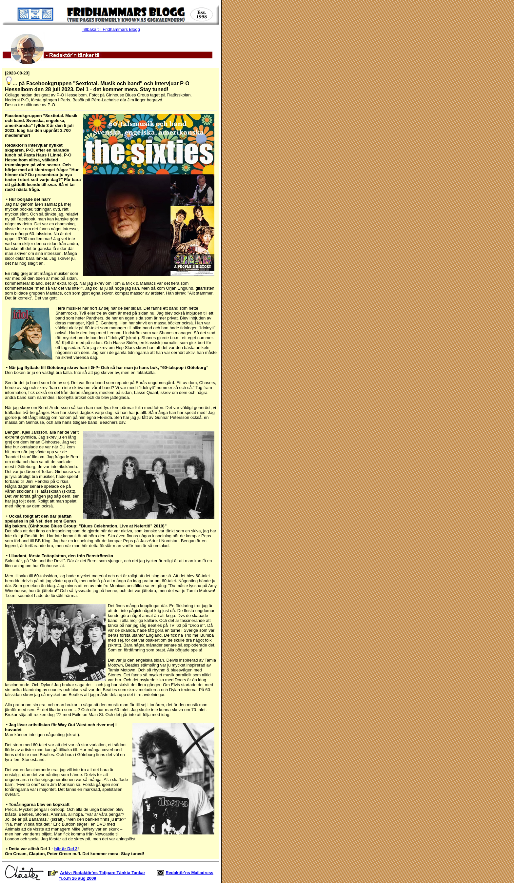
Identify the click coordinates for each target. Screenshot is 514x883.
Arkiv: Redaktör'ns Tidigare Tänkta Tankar (102, 872)
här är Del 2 (66, 848)
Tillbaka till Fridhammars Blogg (111, 29)
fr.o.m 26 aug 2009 (77, 878)
